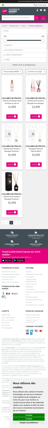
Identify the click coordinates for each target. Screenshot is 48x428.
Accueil (4, 26)
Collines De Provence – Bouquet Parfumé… (12, 150)
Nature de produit (14, 50)
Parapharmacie (14, 26)
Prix (7, 31)
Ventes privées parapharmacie (31, 281)
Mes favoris (6, 326)
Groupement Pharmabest (11, 275)
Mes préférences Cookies (35, 305)
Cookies (29, 303)
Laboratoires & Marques (34, 275)
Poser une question (8, 277)
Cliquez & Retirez (12, 234)
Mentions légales (32, 297)
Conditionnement (13, 55)
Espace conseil (31, 284)
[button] (12, 71)
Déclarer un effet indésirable (36, 292)
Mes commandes (8, 320)
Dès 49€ (36, 234)
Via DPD (12, 243)
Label (7, 59)
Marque (8, 45)
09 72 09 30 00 (36, 243)
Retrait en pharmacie (33, 315)
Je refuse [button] (28, 419)
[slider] (5, 40)
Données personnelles (34, 300)
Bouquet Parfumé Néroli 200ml (36, 150)
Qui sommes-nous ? (9, 272)
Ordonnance (30, 290)
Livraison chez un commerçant (32, 321)
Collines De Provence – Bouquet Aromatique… (36, 102)
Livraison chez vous (33, 318)
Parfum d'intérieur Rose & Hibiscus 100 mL (12, 102)
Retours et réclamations (10, 282)
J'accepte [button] (28, 415)
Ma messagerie (7, 328)
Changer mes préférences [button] (29, 423)
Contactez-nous (7, 280)
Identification (6, 315)
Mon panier (6, 323)
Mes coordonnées (8, 318)
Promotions (30, 277)
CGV (27, 295)
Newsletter (29, 287)
